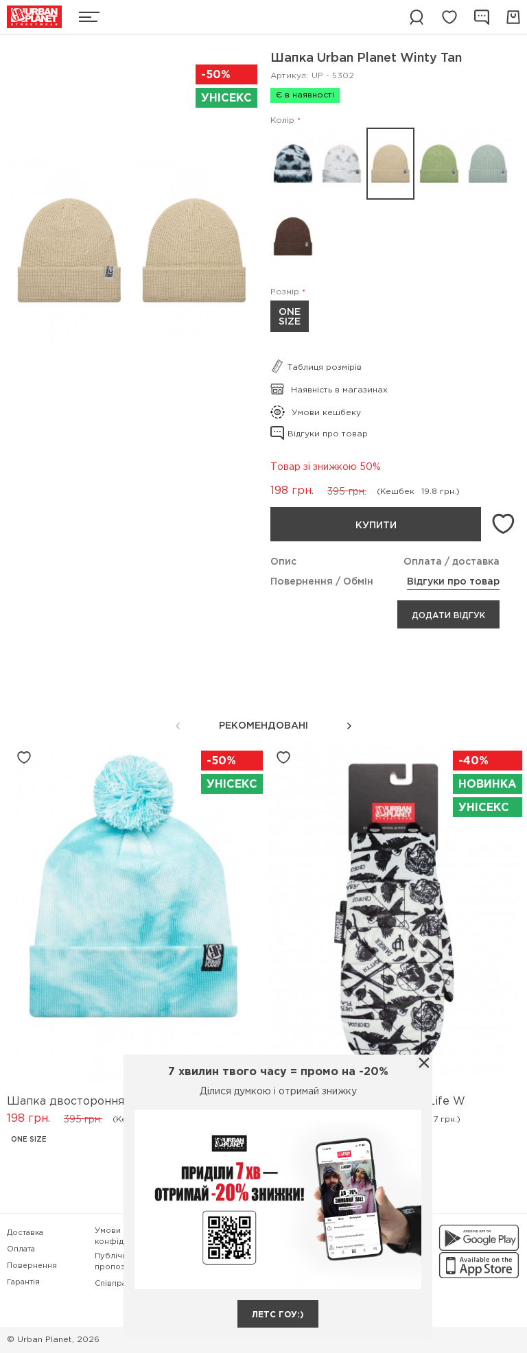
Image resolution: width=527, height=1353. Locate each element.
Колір (282, 120)
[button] (349, 726)
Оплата (21, 1249)
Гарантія (23, 1282)
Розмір (284, 292)
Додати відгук (448, 616)
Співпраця (115, 1283)
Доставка (25, 1233)
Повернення (32, 1265)
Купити (375, 525)
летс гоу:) (278, 1315)
